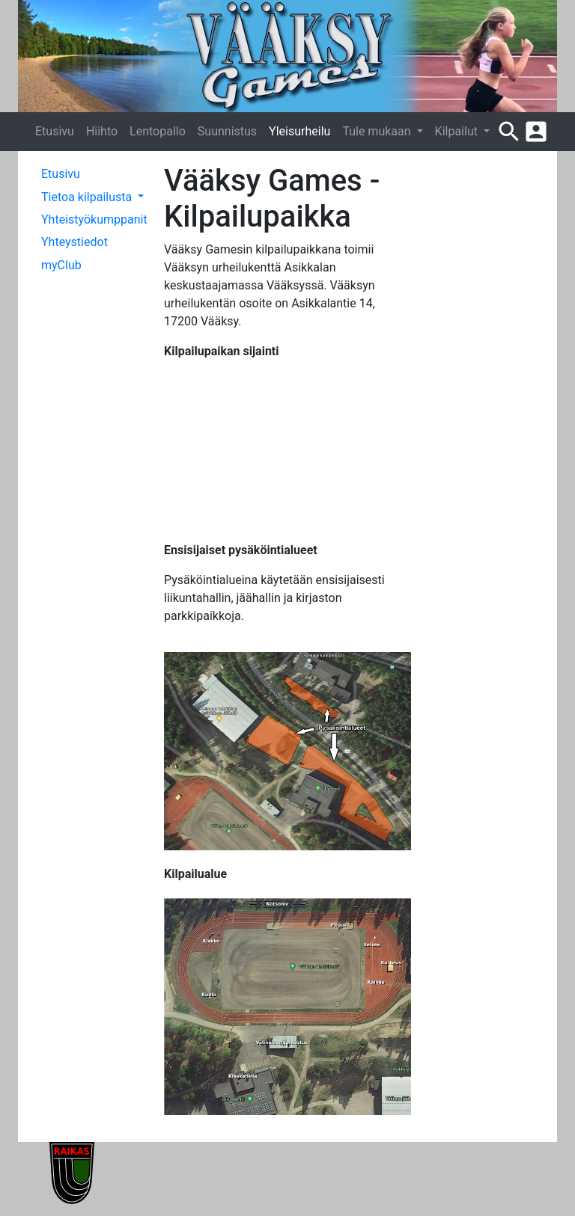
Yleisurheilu (299, 131)
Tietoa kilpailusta (88, 197)
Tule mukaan (377, 131)
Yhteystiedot (74, 242)
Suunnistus (227, 131)
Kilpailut (458, 131)
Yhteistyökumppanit (94, 219)
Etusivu (54, 131)
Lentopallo (158, 131)
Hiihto (102, 131)
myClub (61, 265)
